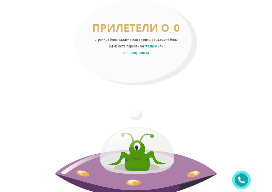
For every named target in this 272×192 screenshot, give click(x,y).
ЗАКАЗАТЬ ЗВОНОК (243, 180)
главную (151, 46)
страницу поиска (136, 52)
